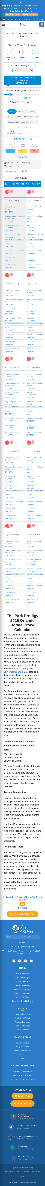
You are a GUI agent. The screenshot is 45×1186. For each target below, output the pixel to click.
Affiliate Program (22, 1103)
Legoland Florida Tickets (22, 1075)
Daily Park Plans (22, 1047)
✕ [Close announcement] (42, 3)
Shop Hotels (12, 14)
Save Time (15, 102)
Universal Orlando (13, 672)
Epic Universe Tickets (23, 1018)
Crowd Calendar (22, 981)
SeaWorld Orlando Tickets (22, 1072)
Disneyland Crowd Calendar (22, 1001)
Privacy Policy (9, 1171)
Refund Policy (35, 1171)
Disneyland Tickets (22, 997)
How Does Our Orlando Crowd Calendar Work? (22, 80)
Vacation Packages (22, 978)
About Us (22, 1055)
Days (27, 97)
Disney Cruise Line (22, 985)
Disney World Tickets (22, 974)
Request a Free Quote (22, 1051)
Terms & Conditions (22, 1171)
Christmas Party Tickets (22, 993)
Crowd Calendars (22, 1043)
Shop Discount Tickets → (22, 914)
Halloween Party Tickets (22, 989)
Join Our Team (22, 1096)
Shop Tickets (29, 14)
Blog (22, 1058)
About (22, 1176)
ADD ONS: (22, 127)
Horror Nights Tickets (22, 1026)
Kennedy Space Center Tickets (22, 1079)
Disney (24, 668)
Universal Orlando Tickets (22, 1014)
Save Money (29, 102)
